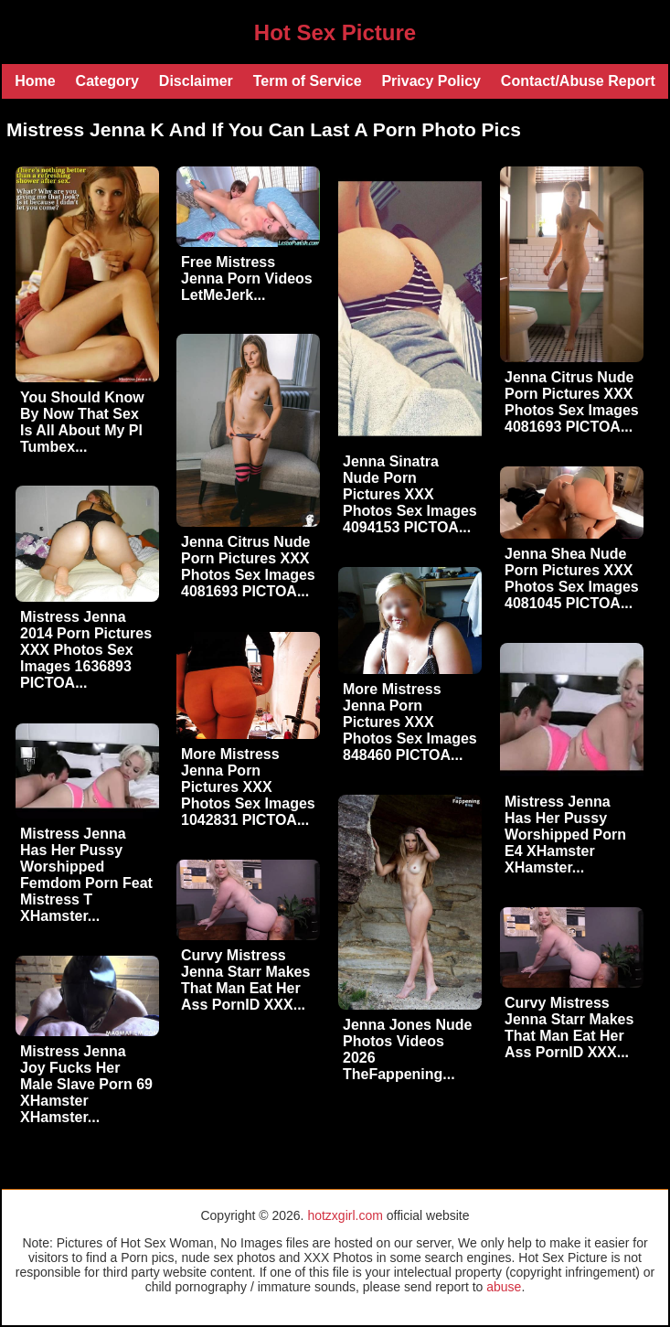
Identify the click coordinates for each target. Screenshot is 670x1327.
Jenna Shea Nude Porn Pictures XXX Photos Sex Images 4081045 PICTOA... (572, 578)
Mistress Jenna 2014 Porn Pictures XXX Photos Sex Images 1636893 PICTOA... (86, 649)
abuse (503, 1286)
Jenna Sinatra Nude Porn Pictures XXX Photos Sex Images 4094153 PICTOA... (410, 494)
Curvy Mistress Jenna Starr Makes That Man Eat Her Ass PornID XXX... (245, 979)
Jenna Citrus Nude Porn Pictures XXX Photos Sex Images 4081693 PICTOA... (572, 401)
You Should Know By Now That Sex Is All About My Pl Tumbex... (82, 422)
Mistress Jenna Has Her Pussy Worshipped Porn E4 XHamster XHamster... (565, 834)
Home (35, 81)
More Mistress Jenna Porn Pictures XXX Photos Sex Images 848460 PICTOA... (410, 722)
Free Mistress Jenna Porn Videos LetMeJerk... (247, 278)
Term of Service (307, 81)
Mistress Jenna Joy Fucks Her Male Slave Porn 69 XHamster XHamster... (86, 1084)
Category (107, 81)
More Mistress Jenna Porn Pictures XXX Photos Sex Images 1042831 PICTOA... (248, 787)
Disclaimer (196, 81)
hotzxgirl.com (344, 1215)
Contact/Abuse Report (578, 81)
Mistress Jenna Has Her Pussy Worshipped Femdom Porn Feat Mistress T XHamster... (86, 875)
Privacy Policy (431, 81)
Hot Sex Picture (335, 32)
